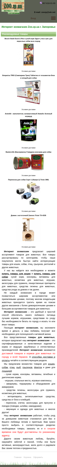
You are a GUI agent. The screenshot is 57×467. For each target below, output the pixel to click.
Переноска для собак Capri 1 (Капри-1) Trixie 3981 (28, 180)
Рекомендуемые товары (15, 34)
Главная (17, 457)
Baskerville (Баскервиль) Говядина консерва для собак (28, 152)
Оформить (38, 457)
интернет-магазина (31, 466)
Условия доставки (28, 71)
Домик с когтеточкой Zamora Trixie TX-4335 (28, 215)
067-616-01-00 (47, 2)
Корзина (27, 457)
